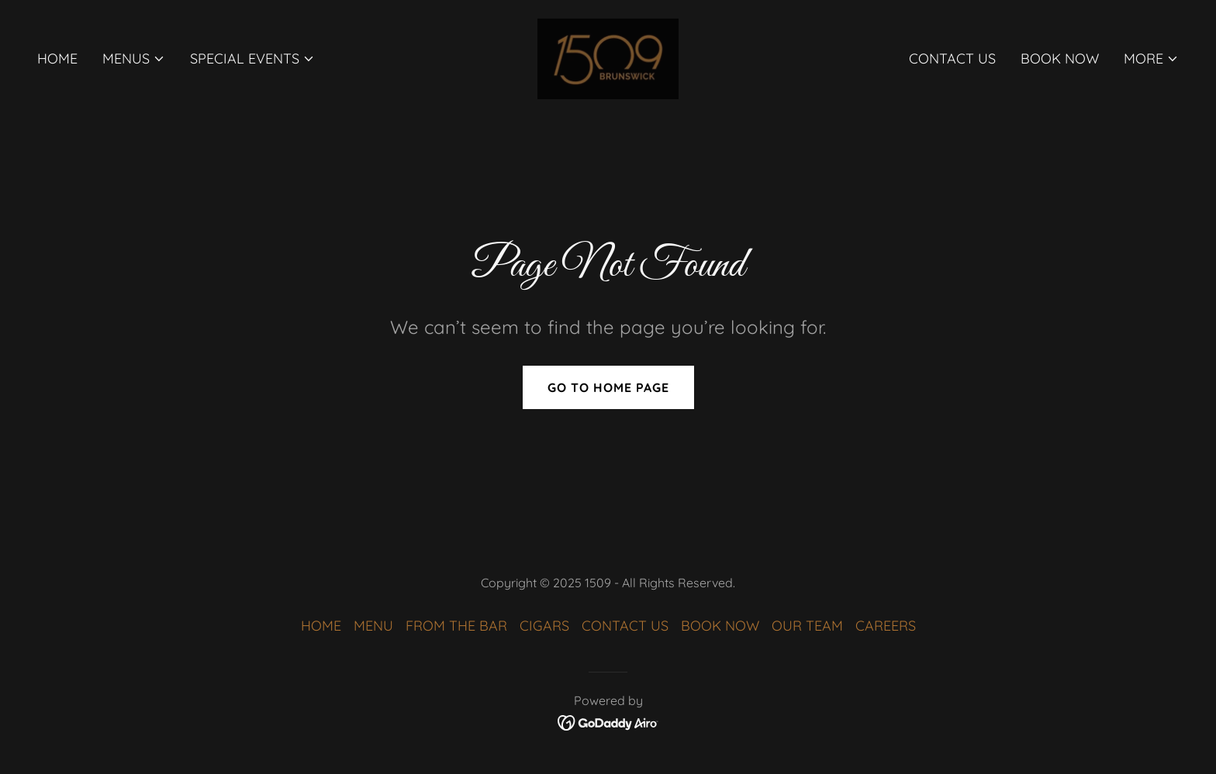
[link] (608, 58)
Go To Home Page (608, 387)
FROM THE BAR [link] (456, 626)
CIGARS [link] (544, 626)
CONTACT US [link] (952, 58)
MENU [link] (373, 626)
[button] (133, 59)
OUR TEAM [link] (807, 626)
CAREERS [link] (885, 626)
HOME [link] (57, 58)
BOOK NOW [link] (1060, 58)
